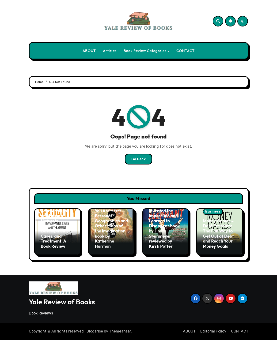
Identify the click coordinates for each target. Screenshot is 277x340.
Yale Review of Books (62, 301)
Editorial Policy (213, 331)
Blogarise (95, 331)
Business (212, 211)
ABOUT (89, 50)
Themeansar (120, 331)
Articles (110, 50)
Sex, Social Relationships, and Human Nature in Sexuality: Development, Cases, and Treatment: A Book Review (54, 226)
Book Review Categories (145, 50)
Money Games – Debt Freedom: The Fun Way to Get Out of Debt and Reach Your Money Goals (218, 233)
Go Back (138, 159)
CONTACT (185, 50)
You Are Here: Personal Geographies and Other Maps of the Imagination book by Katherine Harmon (111, 228)
